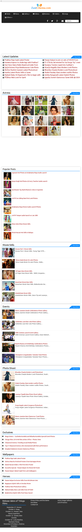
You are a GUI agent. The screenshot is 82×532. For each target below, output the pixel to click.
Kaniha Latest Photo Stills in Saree (18, 72)
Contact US (34, 504)
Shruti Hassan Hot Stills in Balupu (22, 232)
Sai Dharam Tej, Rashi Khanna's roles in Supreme (27, 190)
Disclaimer (34, 502)
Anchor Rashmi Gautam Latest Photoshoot (21, 70)
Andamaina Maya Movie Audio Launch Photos (26, 207)
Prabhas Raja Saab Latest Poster (17, 60)
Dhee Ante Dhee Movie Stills (21, 224)
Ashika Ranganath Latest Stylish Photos (60, 75)
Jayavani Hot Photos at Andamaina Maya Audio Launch (29, 173)
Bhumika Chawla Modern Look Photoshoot (61, 70)
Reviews (46, 14)
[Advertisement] (41, 39)
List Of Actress (62, 502)
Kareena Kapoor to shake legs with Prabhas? (21, 62)
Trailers (56, 14)
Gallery (26, 14)
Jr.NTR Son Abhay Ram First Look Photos (25, 198)
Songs (65, 14)
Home (7, 14)
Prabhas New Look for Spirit (15, 77)
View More (77, 57)
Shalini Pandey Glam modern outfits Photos (61, 72)
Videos (36, 14)
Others (8, 17)
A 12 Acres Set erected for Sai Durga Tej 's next (62, 62)
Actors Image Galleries (65, 500)
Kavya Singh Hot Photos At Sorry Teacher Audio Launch (29, 181)
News (16, 14)
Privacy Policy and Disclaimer (40, 500)
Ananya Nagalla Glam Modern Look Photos (61, 67)
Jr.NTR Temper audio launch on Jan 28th (25, 215)
